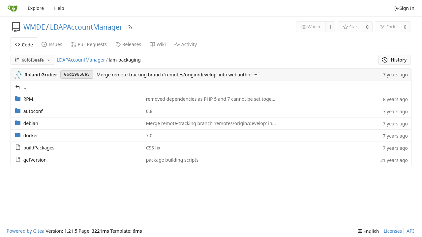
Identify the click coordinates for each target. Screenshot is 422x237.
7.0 (149, 135)
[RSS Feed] (130, 27)
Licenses (393, 231)
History (394, 60)
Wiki (158, 44)
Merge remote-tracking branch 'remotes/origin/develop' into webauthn (173, 74)
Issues (52, 44)
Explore (36, 8)
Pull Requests (89, 44)
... (255, 74)
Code (24, 44)
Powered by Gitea (26, 231)
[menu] (368, 231)
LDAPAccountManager (86, 27)
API (410, 231)
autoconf (33, 111)
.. (25, 87)
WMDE (34, 27)
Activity (185, 44)
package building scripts (172, 160)
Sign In (404, 8)
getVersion (35, 160)
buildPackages (39, 148)
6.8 (149, 111)
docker (30, 135)
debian (30, 123)
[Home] (12, 8)
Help (59, 8)
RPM (28, 99)
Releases (128, 44)
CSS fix (153, 148)
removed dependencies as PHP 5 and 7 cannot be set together (213, 99)
